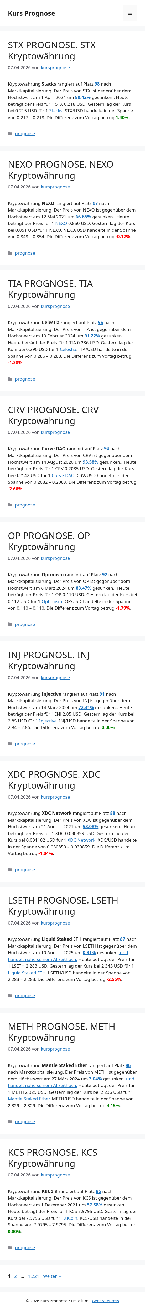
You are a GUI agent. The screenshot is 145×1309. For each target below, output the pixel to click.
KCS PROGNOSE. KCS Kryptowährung (52, 1157)
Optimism (52, 601)
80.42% (83, 97)
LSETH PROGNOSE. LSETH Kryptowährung (63, 905)
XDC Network (81, 840)
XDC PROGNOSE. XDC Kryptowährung (54, 779)
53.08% (90, 827)
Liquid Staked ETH (27, 973)
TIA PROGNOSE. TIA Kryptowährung (50, 288)
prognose (25, 133)
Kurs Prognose (31, 13)
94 (106, 449)
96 (100, 322)
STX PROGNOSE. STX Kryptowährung (52, 50)
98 (97, 84)
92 (104, 575)
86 (128, 1065)
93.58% (90, 462)
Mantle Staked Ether (29, 1099)
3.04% (95, 1079)
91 (102, 694)
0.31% (89, 952)
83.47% (83, 588)
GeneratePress (105, 1300)
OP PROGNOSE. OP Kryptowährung (49, 541)
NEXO (61, 223)
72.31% (86, 707)
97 (95, 203)
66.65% (83, 217)
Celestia (68, 349)
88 (112, 813)
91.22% (92, 336)
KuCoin (70, 1218)
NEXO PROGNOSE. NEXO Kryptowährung (60, 169)
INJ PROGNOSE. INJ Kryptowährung (49, 660)
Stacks (55, 111)
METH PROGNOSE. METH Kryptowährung (61, 1031)
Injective (48, 721)
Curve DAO (63, 475)
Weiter (53, 1276)
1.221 (33, 1276)
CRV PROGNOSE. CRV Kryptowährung (53, 415)
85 (98, 1191)
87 (122, 939)
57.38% (94, 1205)
